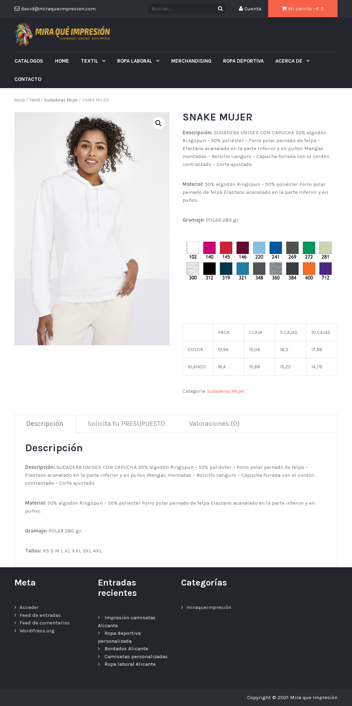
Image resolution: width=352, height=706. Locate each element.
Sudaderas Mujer (61, 100)
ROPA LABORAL (135, 61)
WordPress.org (37, 631)
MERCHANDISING (191, 61)
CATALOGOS (28, 61)
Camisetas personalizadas (136, 656)
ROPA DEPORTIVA (243, 61)
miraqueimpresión (208, 607)
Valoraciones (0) (214, 424)
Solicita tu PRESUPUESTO (126, 424)
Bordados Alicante (126, 648)
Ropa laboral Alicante (130, 664)
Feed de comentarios (45, 623)
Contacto (27, 79)
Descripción (44, 424)
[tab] (45, 424)
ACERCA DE (289, 61)
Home (62, 61)
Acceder (29, 607)
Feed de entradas (40, 615)
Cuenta (250, 9)
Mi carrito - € (303, 9)
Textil (90, 61)
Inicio (19, 100)
